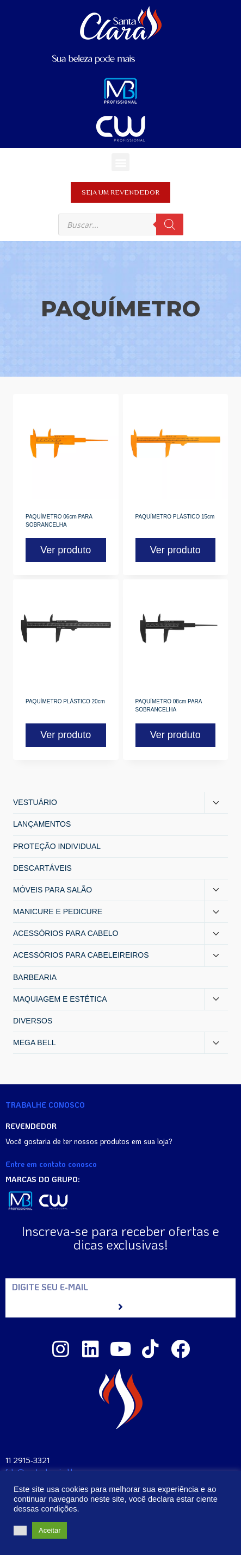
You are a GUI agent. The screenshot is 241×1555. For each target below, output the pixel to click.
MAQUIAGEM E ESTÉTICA (60, 999)
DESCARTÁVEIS (42, 868)
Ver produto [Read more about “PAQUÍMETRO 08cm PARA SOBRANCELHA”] (175, 734)
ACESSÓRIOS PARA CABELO (65, 933)
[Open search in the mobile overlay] (120, 224)
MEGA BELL (34, 1042)
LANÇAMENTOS (42, 824)
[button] (120, 162)
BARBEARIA (35, 977)
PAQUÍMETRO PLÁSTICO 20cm (65, 701)
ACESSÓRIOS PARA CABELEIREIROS (81, 955)
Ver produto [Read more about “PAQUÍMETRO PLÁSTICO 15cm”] (175, 550)
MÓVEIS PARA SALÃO (52, 889)
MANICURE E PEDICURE (57, 911)
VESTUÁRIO (35, 802)
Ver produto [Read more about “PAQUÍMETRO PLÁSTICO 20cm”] (65, 734)
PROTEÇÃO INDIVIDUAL (57, 846)
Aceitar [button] (49, 1530)
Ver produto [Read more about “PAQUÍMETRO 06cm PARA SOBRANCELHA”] (65, 550)
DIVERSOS (32, 1020)
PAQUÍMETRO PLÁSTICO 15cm (175, 517)
